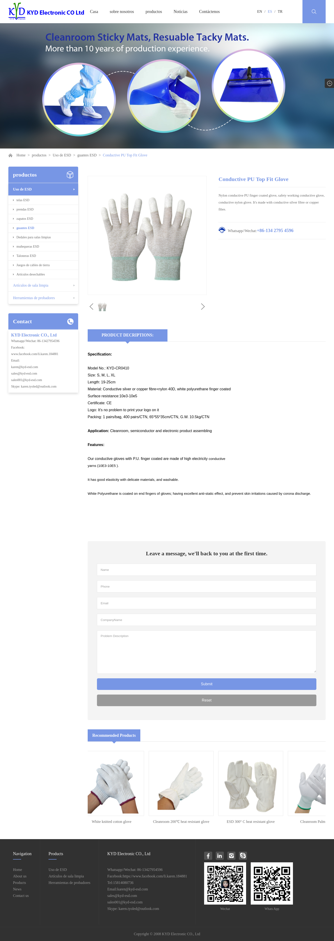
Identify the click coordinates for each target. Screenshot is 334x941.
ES (270, 11)
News (17, 889)
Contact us (21, 896)
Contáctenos (209, 11)
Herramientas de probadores (34, 298)
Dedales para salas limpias (33, 237)
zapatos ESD (24, 218)
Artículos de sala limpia (30, 285)
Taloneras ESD (26, 256)
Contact (22, 321)
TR (280, 11)
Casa (94, 11)
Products (19, 883)
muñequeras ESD (27, 246)
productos (154, 11)
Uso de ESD (62, 155)
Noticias (181, 11)
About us (19, 876)
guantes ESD (86, 155)
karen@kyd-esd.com (24, 367)
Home (21, 155)
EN (259, 11)
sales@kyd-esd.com (24, 373)
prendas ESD (25, 209)
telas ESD (22, 200)
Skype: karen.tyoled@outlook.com (33, 386)
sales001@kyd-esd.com (26, 380)
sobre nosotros (122, 11)
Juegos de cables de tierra (33, 265)
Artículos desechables (30, 274)
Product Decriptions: (128, 335)
